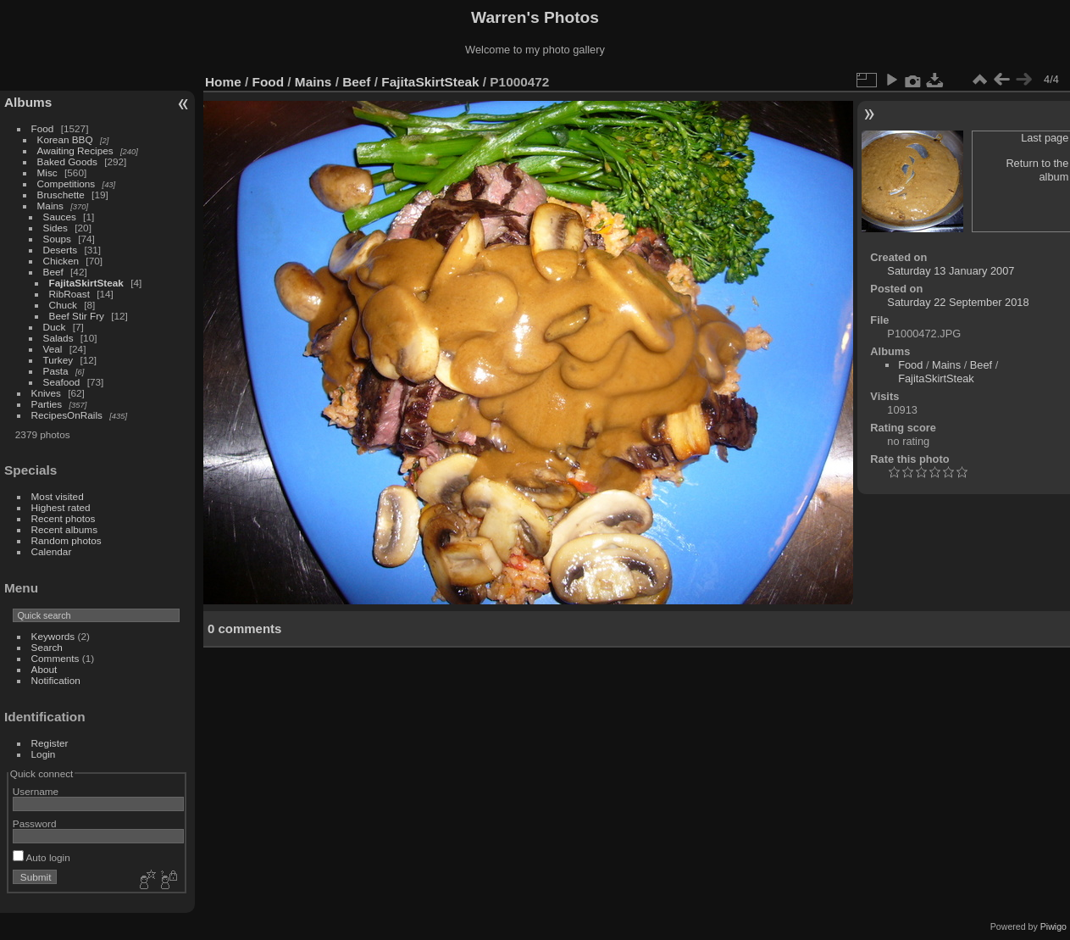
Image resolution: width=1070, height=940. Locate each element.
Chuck (63, 304)
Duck (54, 326)
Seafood (61, 381)
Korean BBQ (65, 139)
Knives (46, 392)
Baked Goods (67, 161)
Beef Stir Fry (76, 315)
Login (43, 753)
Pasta (56, 370)
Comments (55, 658)
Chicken (61, 260)
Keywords (53, 636)
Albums (28, 102)
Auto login (41, 857)
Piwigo (1053, 926)
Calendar (51, 551)
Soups (57, 238)
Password (35, 823)
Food (42, 128)
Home (223, 82)
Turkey (58, 359)
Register (50, 742)
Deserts (60, 249)
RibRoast (69, 293)
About (44, 669)
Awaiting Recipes (75, 150)
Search (47, 647)
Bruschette (61, 194)
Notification (55, 680)
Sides (55, 227)
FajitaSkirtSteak (86, 282)
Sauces (59, 216)
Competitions (66, 183)
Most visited (57, 496)
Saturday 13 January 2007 (950, 270)
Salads (58, 337)
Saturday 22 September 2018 (957, 302)
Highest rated (61, 507)
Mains (50, 205)
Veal (53, 348)
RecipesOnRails (67, 414)
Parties (47, 403)
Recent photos (63, 518)
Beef (53, 271)
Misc (47, 172)
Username (35, 791)
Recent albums (64, 529)
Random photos (66, 540)
